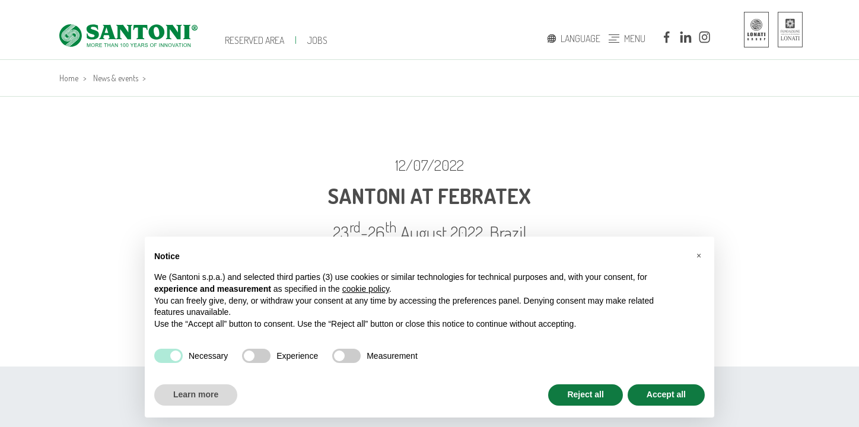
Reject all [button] (585, 394)
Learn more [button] (195, 394)
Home (68, 78)
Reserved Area (254, 40)
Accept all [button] (666, 394)
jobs (317, 40)
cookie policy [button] (365, 289)
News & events (115, 78)
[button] (698, 255)
